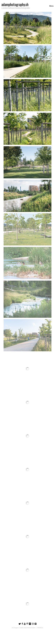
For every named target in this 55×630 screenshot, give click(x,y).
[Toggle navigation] (51, 6)
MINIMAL (40, 627)
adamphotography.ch (14, 4)
